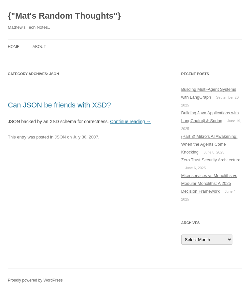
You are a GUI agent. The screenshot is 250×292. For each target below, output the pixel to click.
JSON (60, 137)
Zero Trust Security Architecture (211, 159)
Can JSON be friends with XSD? (59, 105)
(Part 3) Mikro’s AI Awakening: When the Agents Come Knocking (209, 144)
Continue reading (130, 121)
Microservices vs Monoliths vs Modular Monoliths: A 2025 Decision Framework (209, 183)
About (39, 46)
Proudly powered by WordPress (35, 280)
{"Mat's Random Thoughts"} (64, 16)
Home (14, 46)
